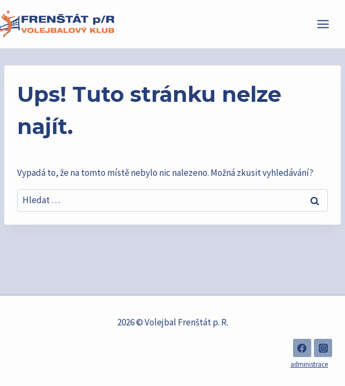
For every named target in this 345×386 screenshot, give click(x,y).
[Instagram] (323, 348)
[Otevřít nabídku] (328, 24)
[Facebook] (302, 348)
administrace (309, 364)
